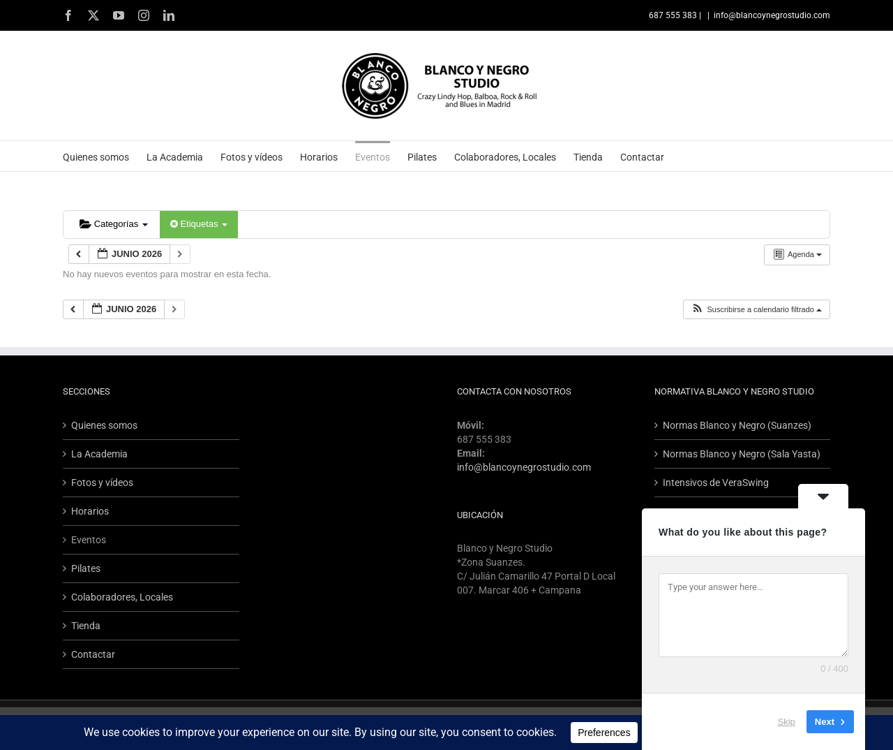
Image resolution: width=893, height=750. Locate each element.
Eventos (88, 539)
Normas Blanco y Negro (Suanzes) (737, 425)
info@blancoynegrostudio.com (772, 15)
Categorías (114, 224)
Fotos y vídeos (102, 482)
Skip (786, 721)
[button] (756, 309)
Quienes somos (104, 425)
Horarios (90, 511)
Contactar (93, 654)
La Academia (99, 453)
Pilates (85, 568)
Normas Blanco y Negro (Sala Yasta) (741, 453)
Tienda (85, 625)
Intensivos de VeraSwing (716, 482)
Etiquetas (198, 224)
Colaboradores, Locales (122, 597)
